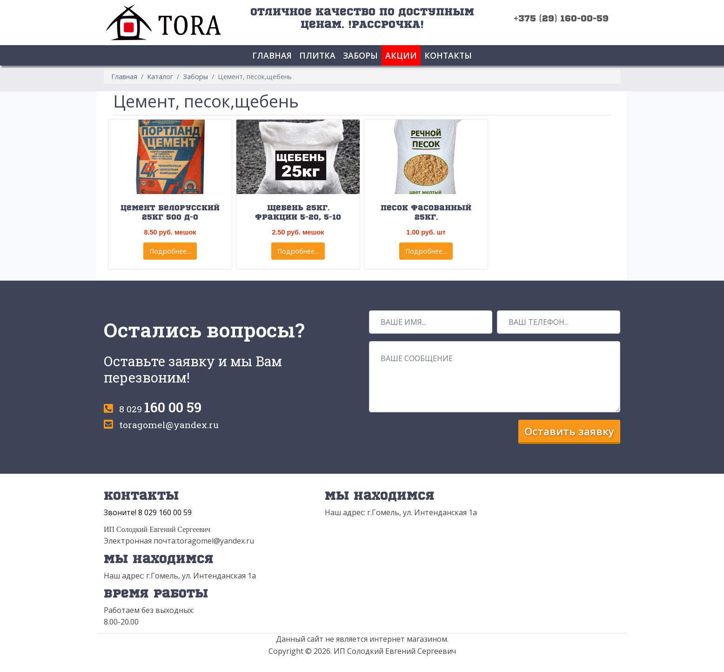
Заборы (360, 55)
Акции (401, 55)
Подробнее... (170, 251)
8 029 (160, 409)
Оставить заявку (569, 431)
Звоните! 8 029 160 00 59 (148, 512)
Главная (272, 55)
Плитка (317, 55)
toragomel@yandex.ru (169, 424)
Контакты (448, 55)
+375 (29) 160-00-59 (561, 18)
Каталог (160, 76)
